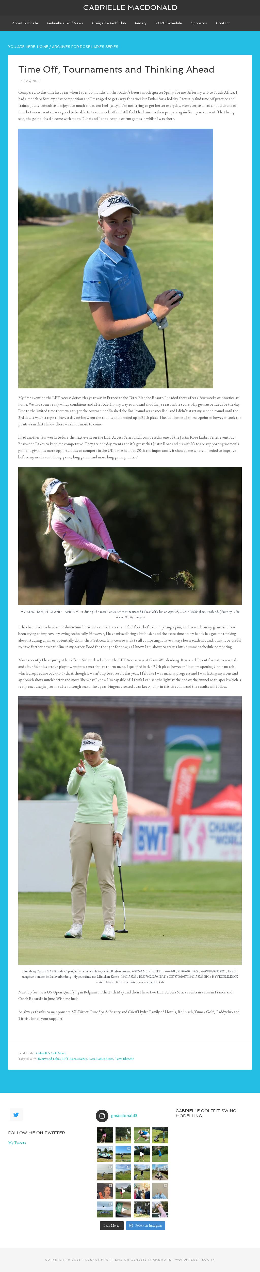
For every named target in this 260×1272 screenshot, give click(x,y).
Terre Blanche (124, 1058)
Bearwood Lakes (49, 1058)
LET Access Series (74, 1058)
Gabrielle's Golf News (51, 1053)
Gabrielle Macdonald (130, 7)
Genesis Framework (151, 1259)
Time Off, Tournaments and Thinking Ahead (116, 69)
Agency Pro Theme (104, 1259)
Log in (208, 1259)
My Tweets (17, 1142)
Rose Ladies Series (101, 1058)
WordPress (186, 1259)
